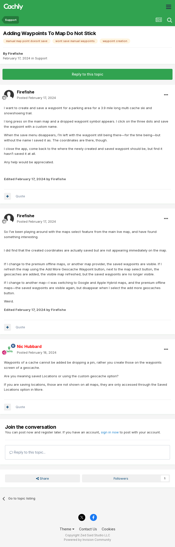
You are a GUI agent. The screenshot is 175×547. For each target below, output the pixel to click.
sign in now (110, 432)
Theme (67, 529)
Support (41, 58)
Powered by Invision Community (87, 540)
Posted (36, 98)
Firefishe (15, 53)
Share (42, 478)
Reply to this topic (87, 74)
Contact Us (88, 529)
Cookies (108, 529)
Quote (20, 196)
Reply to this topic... (27, 452)
